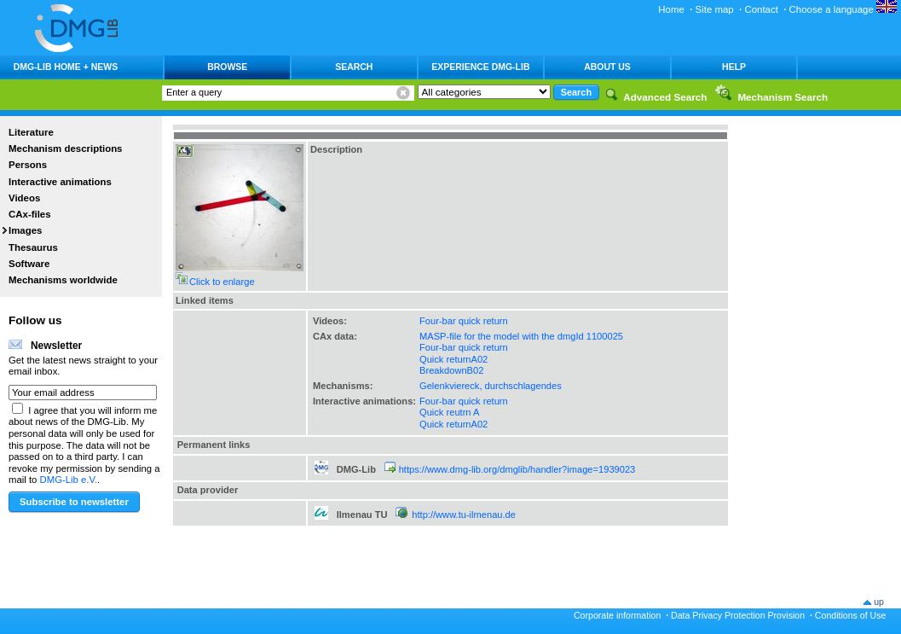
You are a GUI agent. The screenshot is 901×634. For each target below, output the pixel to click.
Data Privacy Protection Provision (738, 615)
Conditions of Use (851, 615)
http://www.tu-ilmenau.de (464, 514)
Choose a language (843, 9)
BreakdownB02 (451, 370)
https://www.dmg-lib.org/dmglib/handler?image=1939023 (517, 469)
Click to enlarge (222, 281)
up (879, 601)
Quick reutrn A (449, 412)
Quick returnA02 (453, 359)
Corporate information (617, 615)
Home (671, 9)
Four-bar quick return (463, 321)
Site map (715, 9)
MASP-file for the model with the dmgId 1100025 (521, 336)
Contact (760, 9)
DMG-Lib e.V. (69, 479)
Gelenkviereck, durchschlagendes (490, 386)
